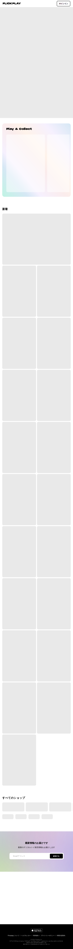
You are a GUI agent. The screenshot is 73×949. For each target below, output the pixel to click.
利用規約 (36, 935)
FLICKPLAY (12, 3)
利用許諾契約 (61, 935)
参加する (56, 856)
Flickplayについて (13, 935)
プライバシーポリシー (48, 935)
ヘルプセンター (26, 935)
